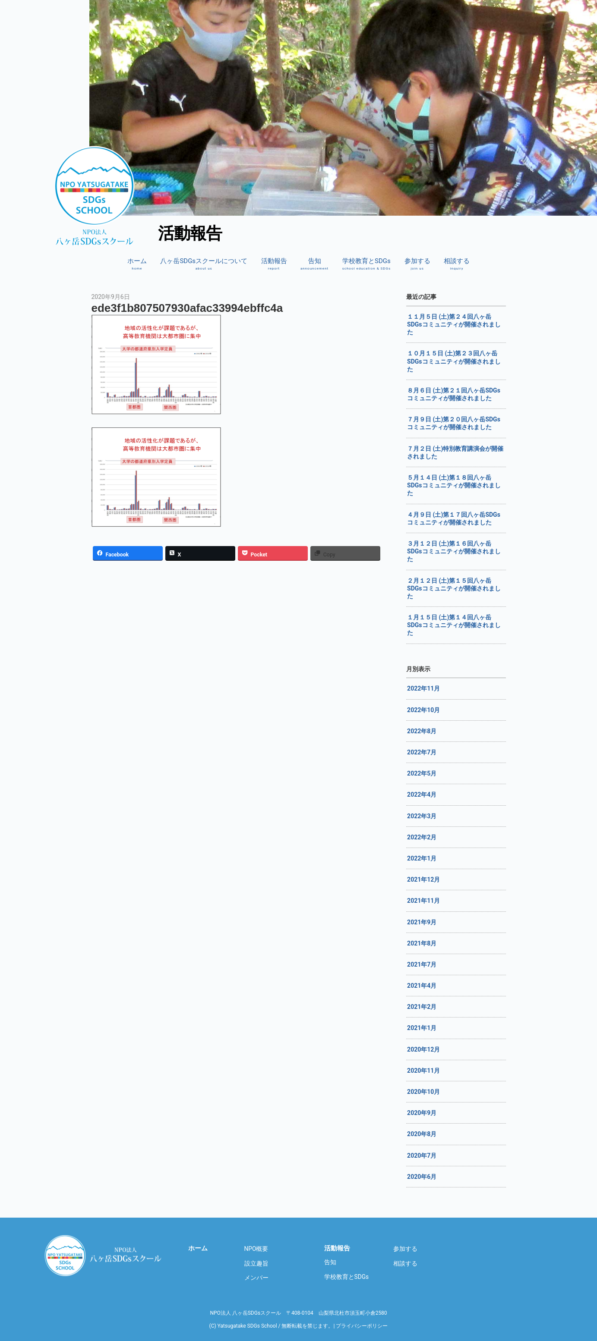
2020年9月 (421, 1112)
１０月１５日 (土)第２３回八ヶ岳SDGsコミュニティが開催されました (453, 361)
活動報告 (274, 264)
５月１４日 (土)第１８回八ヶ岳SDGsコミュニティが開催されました (453, 485)
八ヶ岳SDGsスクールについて (203, 264)
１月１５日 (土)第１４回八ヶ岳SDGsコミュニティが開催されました (453, 625)
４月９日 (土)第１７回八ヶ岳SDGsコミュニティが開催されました (453, 518)
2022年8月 (421, 731)
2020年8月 (421, 1134)
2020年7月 (421, 1155)
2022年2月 (421, 837)
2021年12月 (423, 879)
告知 (314, 264)
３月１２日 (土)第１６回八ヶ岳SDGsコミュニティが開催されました (453, 551)
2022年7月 (421, 752)
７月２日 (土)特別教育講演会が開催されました (455, 452)
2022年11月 (423, 688)
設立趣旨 (256, 1263)
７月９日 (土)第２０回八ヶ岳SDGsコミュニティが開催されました (453, 423)
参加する (417, 264)
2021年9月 (421, 922)
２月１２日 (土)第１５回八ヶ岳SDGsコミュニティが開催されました (453, 588)
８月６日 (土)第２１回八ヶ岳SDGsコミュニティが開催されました (453, 394)
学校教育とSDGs (366, 264)
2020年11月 (423, 1070)
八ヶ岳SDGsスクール (104, 1255)
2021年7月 (421, 964)
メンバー (256, 1277)
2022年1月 (421, 858)
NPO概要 (256, 1248)
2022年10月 (423, 710)
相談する (457, 264)
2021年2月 (421, 1006)
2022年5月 (421, 773)
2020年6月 (421, 1176)
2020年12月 (423, 1049)
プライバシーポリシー (362, 1326)
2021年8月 (421, 943)
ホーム (137, 264)
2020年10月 (423, 1091)
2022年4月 (421, 794)
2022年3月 (421, 816)
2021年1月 (421, 1027)
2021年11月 (423, 900)
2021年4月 (421, 985)
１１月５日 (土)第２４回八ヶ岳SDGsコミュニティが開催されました (453, 324)
